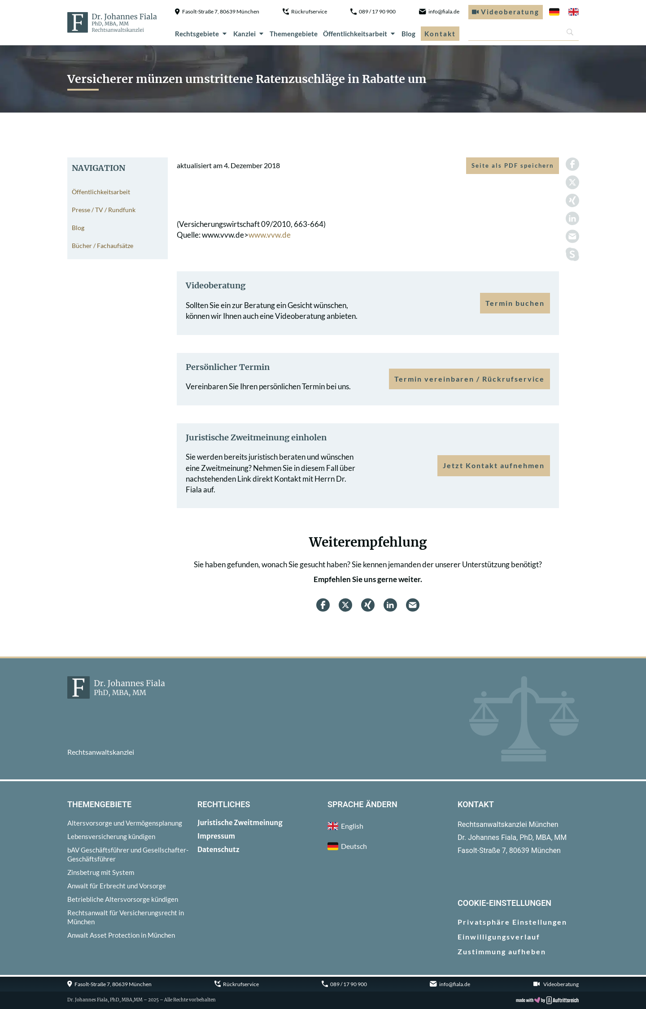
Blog (408, 34)
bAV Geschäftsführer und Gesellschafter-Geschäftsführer (127, 854)
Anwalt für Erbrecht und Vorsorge (116, 886)
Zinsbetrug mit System (100, 872)
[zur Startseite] (112, 22)
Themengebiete (294, 34)
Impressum (216, 836)
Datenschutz (218, 849)
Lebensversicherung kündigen (111, 836)
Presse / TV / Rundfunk (103, 209)
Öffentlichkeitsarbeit (359, 34)
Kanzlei (249, 34)
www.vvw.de (270, 234)
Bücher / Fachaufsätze (102, 245)
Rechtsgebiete (201, 34)
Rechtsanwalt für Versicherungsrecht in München (125, 917)
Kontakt (440, 34)
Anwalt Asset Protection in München (121, 935)
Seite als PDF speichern (512, 165)
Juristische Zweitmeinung (240, 822)
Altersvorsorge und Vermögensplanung (124, 823)
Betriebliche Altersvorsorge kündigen (122, 899)
